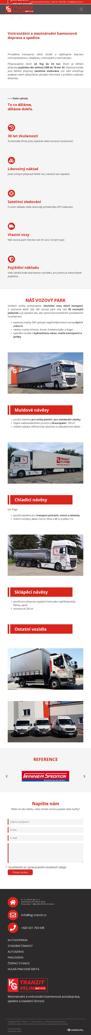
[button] (6, 776)
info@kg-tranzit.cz (33, 915)
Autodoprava (17, 940)
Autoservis (16, 951)
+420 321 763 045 (32, 928)
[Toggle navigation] (81, 9)
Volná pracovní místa (23, 969)
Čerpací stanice (19, 963)
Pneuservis (15, 957)
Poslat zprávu (20, 872)
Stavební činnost (20, 946)
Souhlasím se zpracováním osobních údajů (37, 867)
